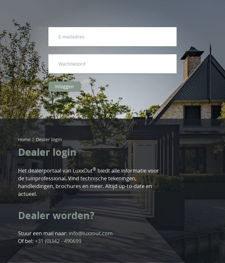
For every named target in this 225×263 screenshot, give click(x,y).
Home (24, 139)
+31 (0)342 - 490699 (58, 241)
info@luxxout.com (91, 233)
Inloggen (64, 86)
